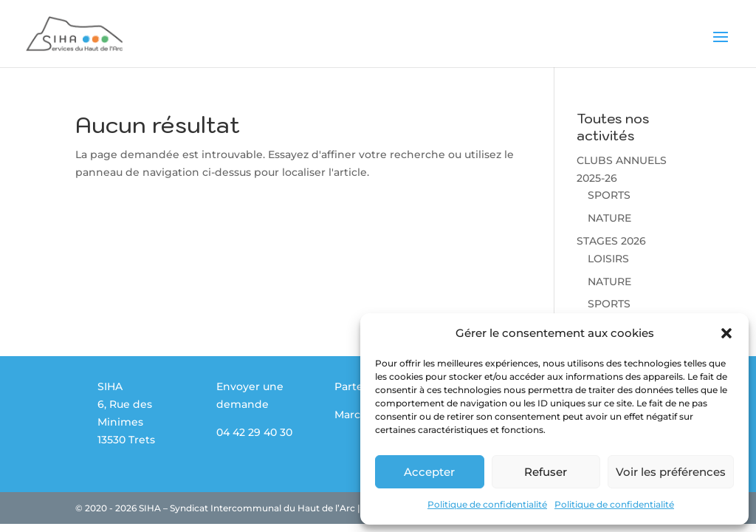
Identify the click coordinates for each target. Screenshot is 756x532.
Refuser (545, 472)
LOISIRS (608, 258)
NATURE (609, 218)
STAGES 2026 (611, 241)
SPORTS (609, 195)
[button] (726, 333)
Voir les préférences (671, 472)
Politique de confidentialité (487, 504)
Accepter (429, 472)
